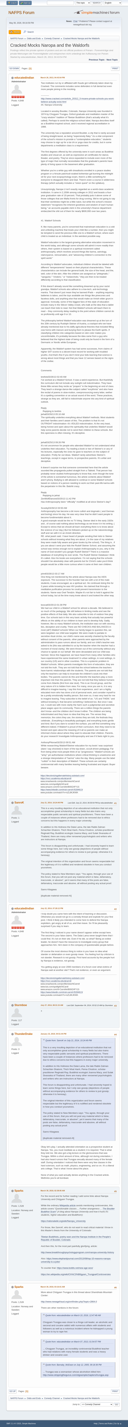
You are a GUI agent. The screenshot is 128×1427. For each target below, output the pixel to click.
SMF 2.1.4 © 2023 (13, 1423)
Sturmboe (20, 1005)
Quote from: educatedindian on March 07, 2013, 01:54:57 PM (73, 1342)
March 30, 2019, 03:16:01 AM (52, 1287)
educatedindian (24, 77)
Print (115, 69)
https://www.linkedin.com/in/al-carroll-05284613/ (61, 790)
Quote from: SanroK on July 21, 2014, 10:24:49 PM (68, 1040)
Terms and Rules (105, 1423)
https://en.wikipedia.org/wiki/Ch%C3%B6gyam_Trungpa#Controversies (76, 1274)
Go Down (14, 69)
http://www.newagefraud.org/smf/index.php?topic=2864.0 (69, 1301)
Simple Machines (29, 1423)
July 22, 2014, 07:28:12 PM (51, 908)
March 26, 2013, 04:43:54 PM (52, 78)
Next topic (112, 59)
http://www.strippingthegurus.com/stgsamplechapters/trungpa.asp (75, 1375)
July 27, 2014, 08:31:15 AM (51, 1005)
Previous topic (97, 59)
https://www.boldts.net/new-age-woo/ (75, 1268)
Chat (75, 21)
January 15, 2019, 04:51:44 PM (53, 1034)
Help (95, 1423)
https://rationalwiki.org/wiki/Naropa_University (63, 1221)
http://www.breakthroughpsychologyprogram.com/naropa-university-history (77, 1252)
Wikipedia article (68, 1205)
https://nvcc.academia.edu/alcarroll (55, 778)
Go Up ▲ (118, 1423)
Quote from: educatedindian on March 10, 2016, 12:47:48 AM (73, 1315)
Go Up (13, 1391)
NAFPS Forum (21, 12)
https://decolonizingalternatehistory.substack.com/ (62, 775)
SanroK (19, 802)
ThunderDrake (23, 1033)
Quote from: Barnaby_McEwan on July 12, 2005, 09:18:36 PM (73, 1365)
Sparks (18, 1190)
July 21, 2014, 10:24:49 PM (51, 803)
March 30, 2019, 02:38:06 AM (52, 1191)
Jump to (76, 1404)
